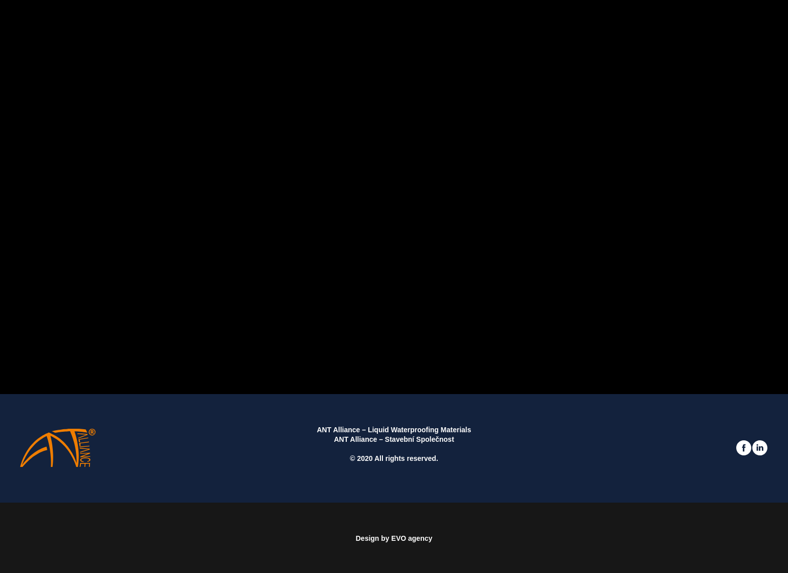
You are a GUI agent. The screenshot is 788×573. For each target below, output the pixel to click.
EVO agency (412, 538)
